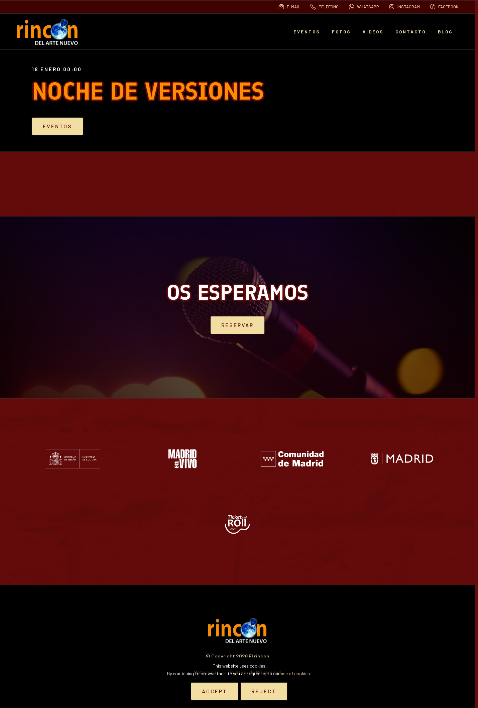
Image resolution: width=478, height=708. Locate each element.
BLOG (445, 31)
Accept (214, 691)
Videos (373, 31)
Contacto (410, 31)
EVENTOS (306, 31)
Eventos (81, 126)
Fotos (341, 31)
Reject (263, 691)
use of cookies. (296, 673)
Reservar (237, 324)
